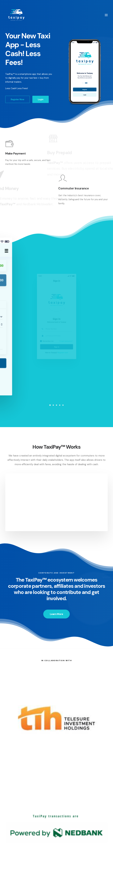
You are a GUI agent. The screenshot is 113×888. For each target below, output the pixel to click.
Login (40, 99)
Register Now (17, 99)
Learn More (56, 605)
